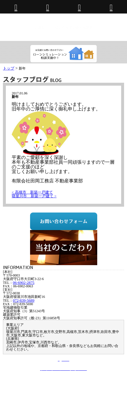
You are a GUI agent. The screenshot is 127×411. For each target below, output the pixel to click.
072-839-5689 (23, 300)
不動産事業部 (50, 383)
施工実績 (97, 383)
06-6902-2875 (23, 282)
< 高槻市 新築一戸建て (32, 192)
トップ (8, 68)
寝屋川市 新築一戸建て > (34, 196)
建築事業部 (75, 383)
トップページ (23, 383)
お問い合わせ (42, 387)
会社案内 (19, 387)
